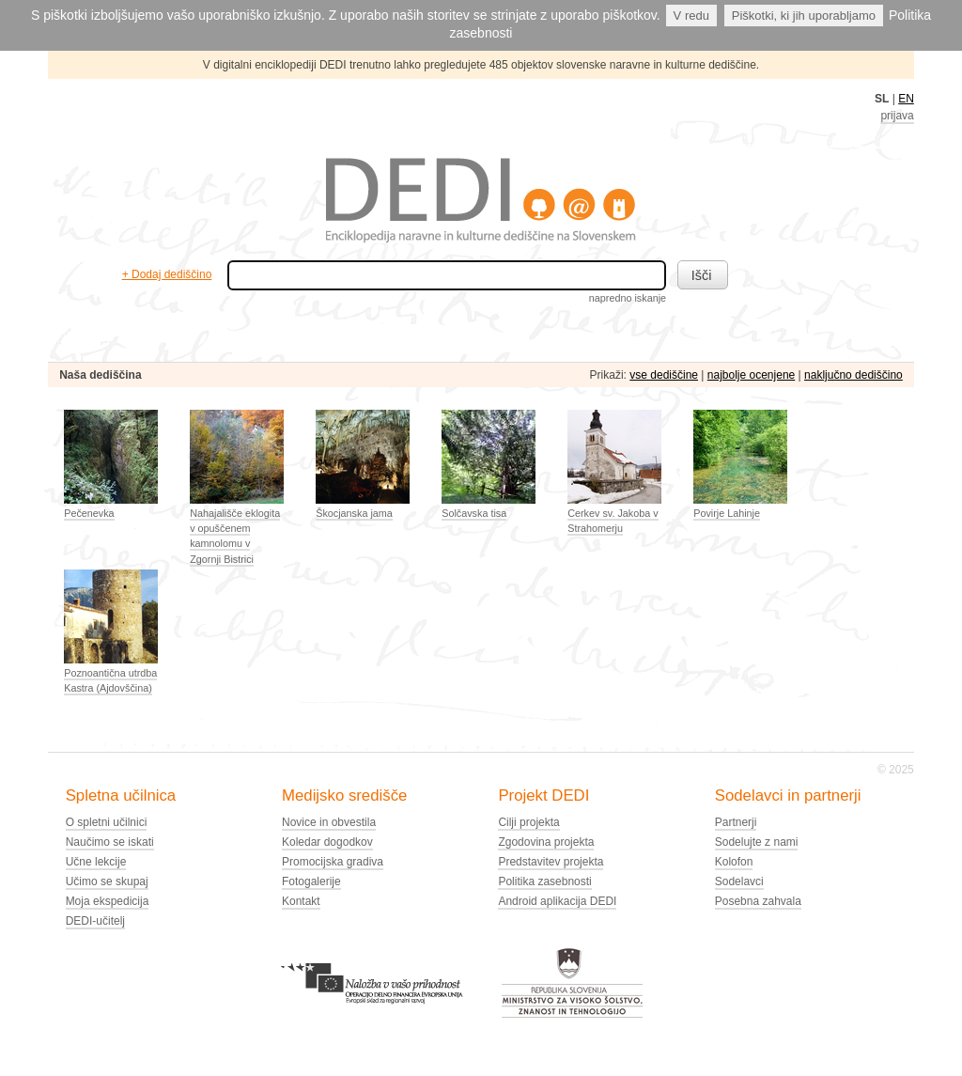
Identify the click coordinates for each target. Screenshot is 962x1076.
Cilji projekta (528, 822)
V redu (691, 15)
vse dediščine (663, 375)
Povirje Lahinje (726, 513)
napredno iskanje (627, 298)
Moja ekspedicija (107, 901)
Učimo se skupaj (107, 881)
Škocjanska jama (354, 513)
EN (906, 98)
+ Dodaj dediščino (167, 274)
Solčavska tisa (474, 513)
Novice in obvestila (329, 822)
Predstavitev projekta (550, 861)
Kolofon (734, 861)
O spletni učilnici (106, 822)
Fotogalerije (311, 881)
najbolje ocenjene (751, 375)
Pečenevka (89, 513)
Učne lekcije (96, 861)
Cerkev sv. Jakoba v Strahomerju (612, 520)
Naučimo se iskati (110, 842)
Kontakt (301, 901)
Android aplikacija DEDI (557, 901)
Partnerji (736, 822)
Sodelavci (739, 881)
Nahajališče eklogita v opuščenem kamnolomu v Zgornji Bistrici (235, 536)
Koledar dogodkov (327, 842)
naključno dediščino (853, 375)
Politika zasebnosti (544, 881)
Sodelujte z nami (757, 842)
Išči (701, 275)
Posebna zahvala (758, 901)
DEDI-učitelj (95, 921)
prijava (896, 115)
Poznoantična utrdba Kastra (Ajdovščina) (110, 680)
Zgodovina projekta (546, 842)
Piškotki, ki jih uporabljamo (804, 15)
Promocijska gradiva (332, 861)
